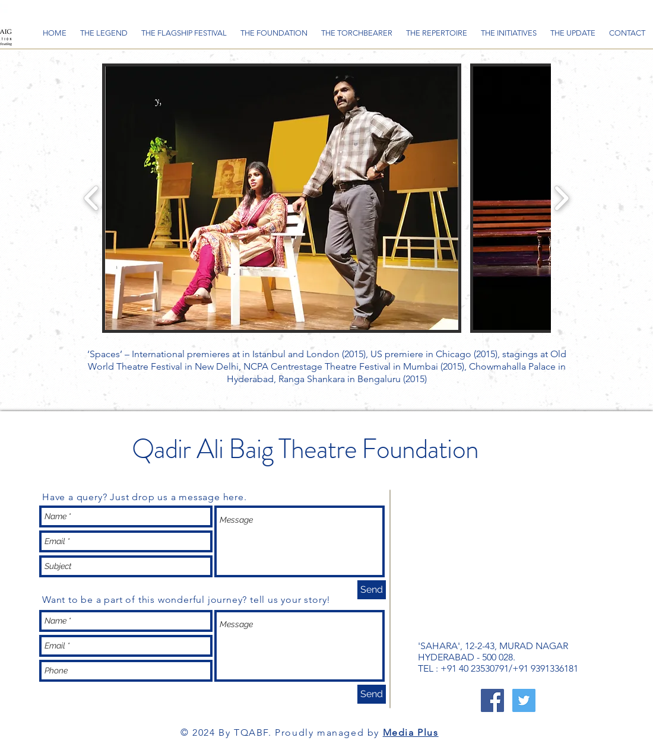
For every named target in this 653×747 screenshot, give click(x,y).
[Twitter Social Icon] (523, 700)
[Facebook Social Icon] (492, 700)
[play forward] (561, 198)
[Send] (371, 589)
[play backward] (91, 198)
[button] (281, 198)
